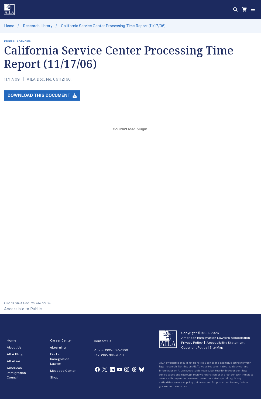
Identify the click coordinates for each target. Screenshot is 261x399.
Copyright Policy (194, 347)
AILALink (14, 361)
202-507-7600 (116, 350)
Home (9, 26)
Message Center (63, 371)
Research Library (37, 26)
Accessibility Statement (226, 343)
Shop (54, 377)
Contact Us (102, 341)
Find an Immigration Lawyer (59, 359)
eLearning (58, 347)
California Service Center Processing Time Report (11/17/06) (113, 26)
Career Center (61, 340)
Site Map (216, 347)
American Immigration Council (16, 372)
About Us (14, 347)
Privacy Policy (191, 343)
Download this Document (42, 95)
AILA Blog (15, 354)
